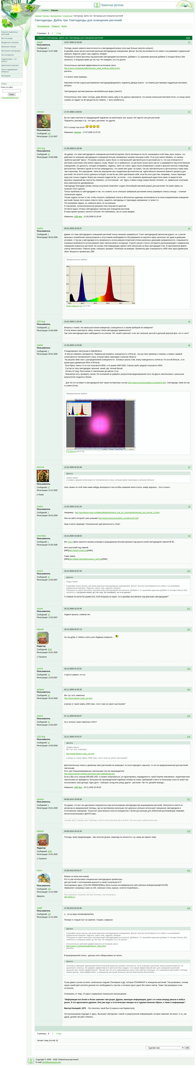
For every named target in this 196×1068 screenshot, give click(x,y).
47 (49, 487)
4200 (50, 649)
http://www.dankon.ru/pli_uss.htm (78, 698)
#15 (188, 716)
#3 (189, 148)
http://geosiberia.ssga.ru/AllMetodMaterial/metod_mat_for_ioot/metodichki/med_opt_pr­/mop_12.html (117, 513)
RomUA (40, 467)
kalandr (40, 629)
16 (49, 695)
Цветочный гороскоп (10, 65)
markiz (40, 228)
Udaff (39, 908)
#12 (188, 629)
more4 (40, 571)
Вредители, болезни (10, 42)
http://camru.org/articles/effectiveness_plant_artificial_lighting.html (92, 68)
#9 (189, 536)
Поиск (3, 84)
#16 (188, 737)
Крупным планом (8, 47)
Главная (45, 10)
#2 (189, 112)
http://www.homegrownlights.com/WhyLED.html (119, 518)
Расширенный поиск (10, 98)
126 (49, 914)
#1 (189, 42)
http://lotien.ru (69, 897)
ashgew (40, 689)
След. (59, 33)
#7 (189, 467)
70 (49, 577)
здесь (70, 542)
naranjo (40, 799)
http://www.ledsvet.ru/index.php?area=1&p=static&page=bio (89, 774)
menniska (41, 536)
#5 (189, 322)
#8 (189, 507)
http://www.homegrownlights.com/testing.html (147, 383)
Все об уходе (7, 38)
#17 (188, 799)
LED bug (41, 148)
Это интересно (7, 55)
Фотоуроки (5, 76)
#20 (188, 908)
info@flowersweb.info (51, 1062)
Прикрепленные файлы (76, 260)
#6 (189, 345)
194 (49, 889)
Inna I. (40, 870)
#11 (188, 609)
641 (49, 133)
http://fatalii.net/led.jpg (78, 550)
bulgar (40, 42)
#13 (188, 669)
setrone (40, 112)
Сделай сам (67, 16)
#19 (188, 871)
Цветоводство (55, 16)
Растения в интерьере (10, 51)
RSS (188, 38)
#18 (188, 831)
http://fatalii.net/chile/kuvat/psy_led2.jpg (85, 559)
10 (49, 154)
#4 (189, 228)
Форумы (54, 10)
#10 (188, 571)
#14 (188, 690)
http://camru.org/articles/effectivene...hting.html (86, 946)
